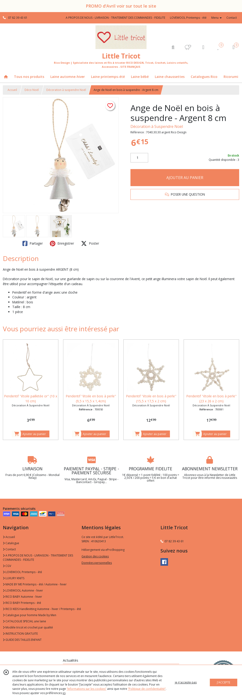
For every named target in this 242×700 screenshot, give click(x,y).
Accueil (12, 90)
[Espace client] (203, 47)
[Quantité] (139, 157)
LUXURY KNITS (13, 578)
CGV (7, 566)
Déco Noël (32, 90)
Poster (90, 243)
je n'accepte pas (186, 682)
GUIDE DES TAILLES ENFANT (22, 640)
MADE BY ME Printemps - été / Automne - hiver (35, 584)
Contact (231, 18)
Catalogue (11, 543)
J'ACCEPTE (223, 682)
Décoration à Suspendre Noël (156, 126)
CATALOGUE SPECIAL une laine (24, 621)
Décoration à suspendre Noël (66, 90)
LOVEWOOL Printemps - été (22, 572)
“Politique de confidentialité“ (147, 689)
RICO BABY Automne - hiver (22, 597)
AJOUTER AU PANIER (184, 177)
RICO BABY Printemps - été (22, 603)
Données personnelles (97, 563)
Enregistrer (62, 243)
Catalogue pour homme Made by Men (29, 615)
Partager (32, 243)
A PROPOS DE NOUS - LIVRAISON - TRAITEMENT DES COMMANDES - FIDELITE (38, 557)
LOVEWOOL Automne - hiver (23, 590)
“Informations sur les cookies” (86, 689)
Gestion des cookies (95, 556)
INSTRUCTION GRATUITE (20, 634)
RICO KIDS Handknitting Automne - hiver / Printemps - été (42, 609)
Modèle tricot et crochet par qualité (28, 627)
